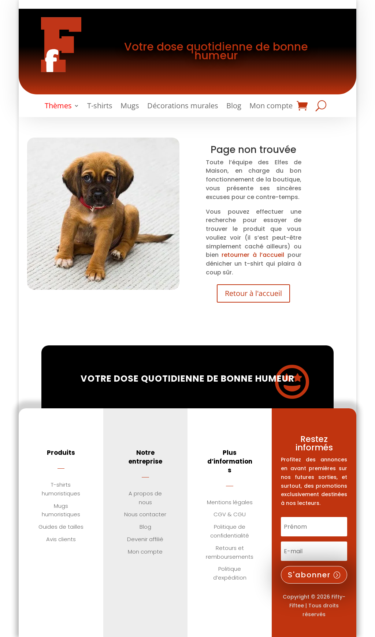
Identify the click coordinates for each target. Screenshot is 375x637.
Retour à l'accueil (253, 293)
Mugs (129, 106)
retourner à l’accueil (253, 255)
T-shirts (99, 106)
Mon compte (271, 106)
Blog (233, 106)
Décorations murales (182, 106)
